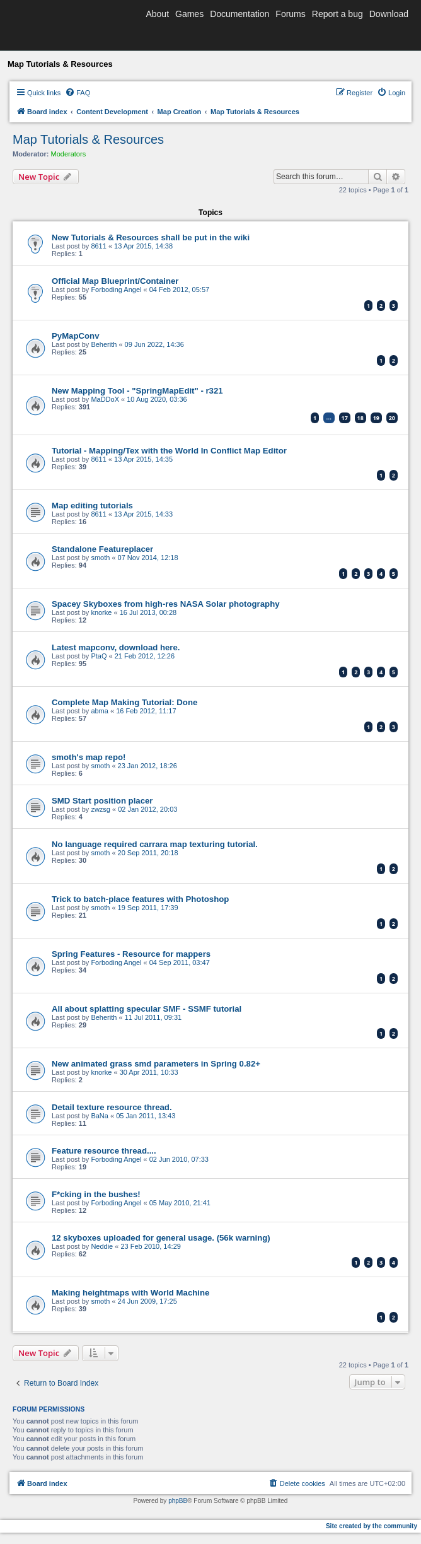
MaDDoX (105, 399)
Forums (290, 14)
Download (388, 14)
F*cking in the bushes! (96, 1194)
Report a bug (337, 14)
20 (392, 418)
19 (376, 418)
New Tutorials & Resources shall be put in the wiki (151, 237)
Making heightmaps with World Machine (130, 1292)
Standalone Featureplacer (102, 549)
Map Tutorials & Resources (88, 139)
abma (99, 711)
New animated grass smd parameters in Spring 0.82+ (156, 1063)
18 (360, 418)
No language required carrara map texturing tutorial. (155, 844)
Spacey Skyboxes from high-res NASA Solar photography (166, 604)
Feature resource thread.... (104, 1150)
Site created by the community (371, 1526)
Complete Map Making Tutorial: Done (124, 702)
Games (189, 14)
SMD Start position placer (102, 800)
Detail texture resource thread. (112, 1107)
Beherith (104, 344)
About (157, 14)
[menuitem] (77, 92)
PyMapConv (75, 336)
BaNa (99, 1116)
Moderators (68, 154)
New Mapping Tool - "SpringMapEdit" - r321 (137, 390)
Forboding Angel (116, 289)
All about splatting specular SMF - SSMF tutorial (146, 1009)
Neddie (102, 1246)
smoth (100, 557)
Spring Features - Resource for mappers (131, 954)
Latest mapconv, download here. (116, 647)
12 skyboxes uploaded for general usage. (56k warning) (161, 1238)
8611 (98, 246)
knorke (101, 612)
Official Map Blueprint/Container (115, 281)
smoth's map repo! (88, 757)
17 (345, 418)
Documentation (239, 14)
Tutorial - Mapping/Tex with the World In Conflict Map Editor (169, 450)
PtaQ (99, 656)
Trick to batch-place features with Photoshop (140, 899)
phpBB (177, 1500)
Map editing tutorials (92, 505)
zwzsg (100, 809)
